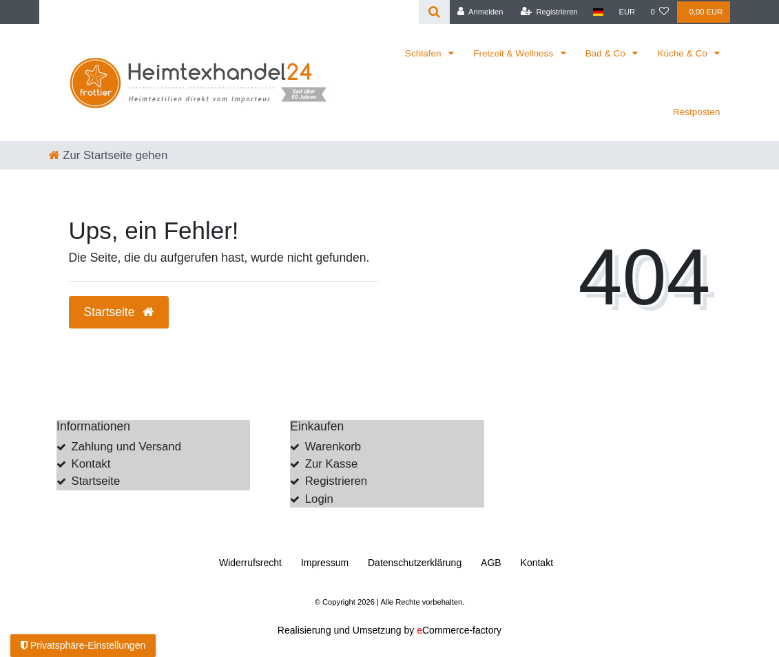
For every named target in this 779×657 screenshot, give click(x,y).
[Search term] (229, 12)
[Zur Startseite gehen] (108, 155)
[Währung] (627, 12)
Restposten (696, 112)
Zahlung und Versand (126, 446)
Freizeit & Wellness (514, 53)
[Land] (598, 12)
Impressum (325, 562)
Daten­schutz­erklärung (414, 562)
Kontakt (90, 463)
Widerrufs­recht (250, 562)
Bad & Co (606, 53)
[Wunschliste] (659, 12)
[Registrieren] (549, 12)
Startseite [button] (119, 312)
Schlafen (424, 53)
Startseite (95, 481)
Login (319, 498)
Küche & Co (683, 53)
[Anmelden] (480, 12)
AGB (491, 562)
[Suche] (434, 12)
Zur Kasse (331, 463)
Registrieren (336, 481)
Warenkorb (333, 446)
